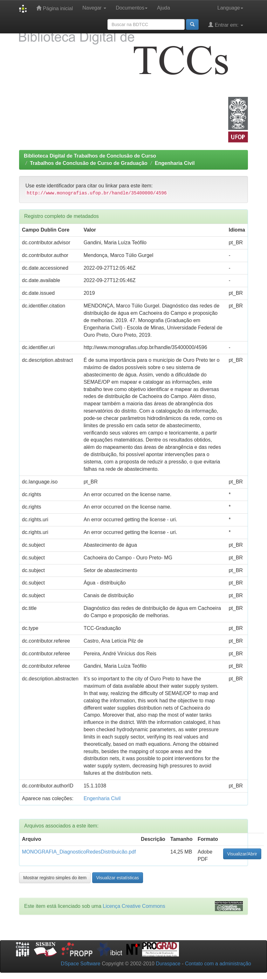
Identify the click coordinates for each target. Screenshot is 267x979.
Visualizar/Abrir (242, 853)
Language (230, 7)
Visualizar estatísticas (117, 877)
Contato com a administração (218, 963)
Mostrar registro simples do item (54, 877)
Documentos (131, 7)
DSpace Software (80, 963)
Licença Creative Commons (134, 906)
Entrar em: (225, 25)
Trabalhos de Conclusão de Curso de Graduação (88, 163)
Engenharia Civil (175, 163)
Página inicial (54, 8)
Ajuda (163, 7)
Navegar (94, 7)
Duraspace (168, 963)
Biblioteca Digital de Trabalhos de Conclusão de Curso (90, 156)
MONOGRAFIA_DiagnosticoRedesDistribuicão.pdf (79, 851)
